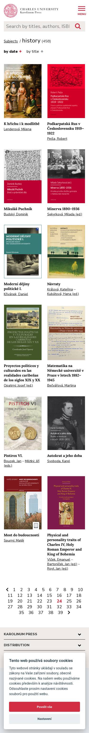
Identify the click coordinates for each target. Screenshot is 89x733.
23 (49, 601)
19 (10, 601)
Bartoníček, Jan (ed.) (62, 564)
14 (39, 595)
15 (49, 595)
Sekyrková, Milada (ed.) (64, 214)
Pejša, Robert (57, 138)
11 (10, 595)
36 (31, 612)
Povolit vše (44, 707)
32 (59, 607)
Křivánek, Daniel (16, 294)
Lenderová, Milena (17, 129)
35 (21, 612)
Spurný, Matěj (14, 540)
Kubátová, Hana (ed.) (63, 294)
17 (69, 595)
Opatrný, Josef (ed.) (18, 385)
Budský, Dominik (16, 214)
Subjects (11, 41)
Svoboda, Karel (58, 461)
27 (10, 607)
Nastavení (44, 719)
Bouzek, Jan (12, 461)
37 (40, 612)
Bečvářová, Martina (61, 385)
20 (20, 601)
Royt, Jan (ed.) (57, 568)
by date (13, 51)
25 (69, 601)
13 (29, 595)
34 (78, 607)
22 (39, 601)
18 (78, 595)
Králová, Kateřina (60, 289)
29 (29, 607)
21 (29, 601)
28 (20, 607)
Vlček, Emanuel (58, 559)
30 (39, 607)
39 (60, 612)
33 (69, 607)
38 (50, 612)
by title (35, 51)
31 (49, 607)
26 (78, 601)
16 (59, 595)
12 (20, 595)
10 (80, 590)
